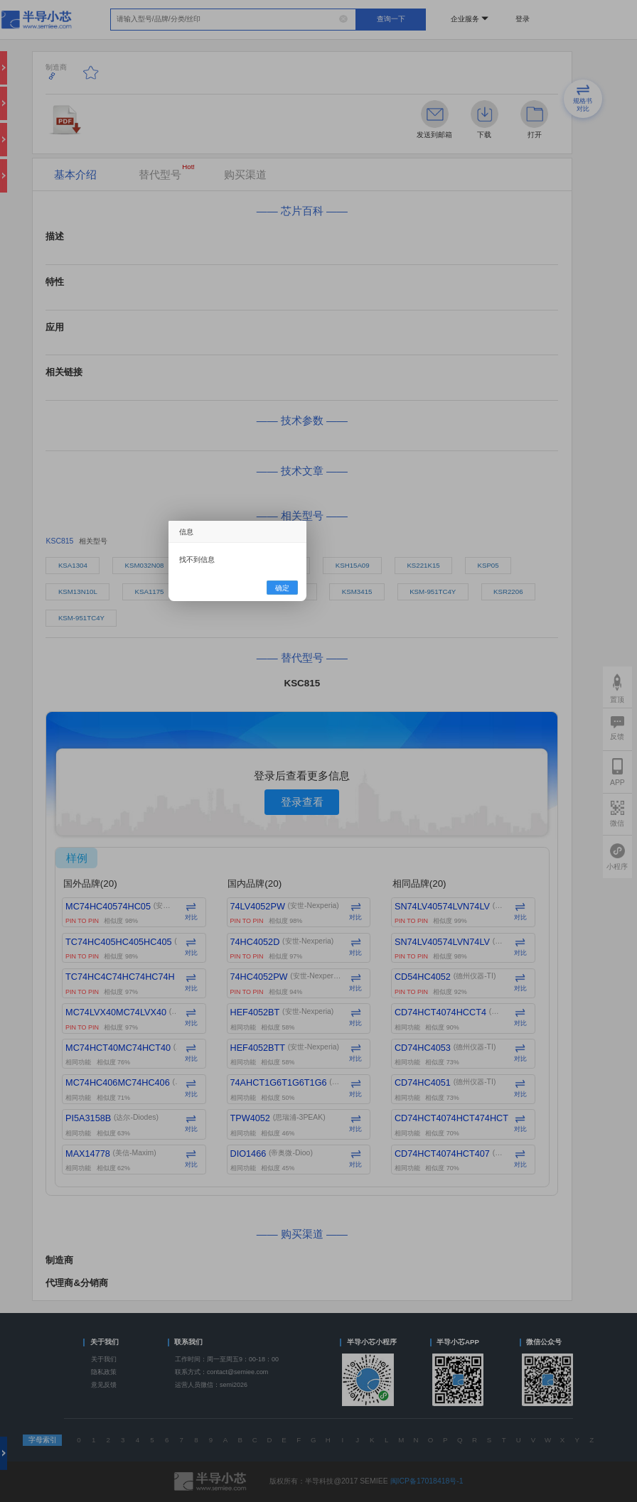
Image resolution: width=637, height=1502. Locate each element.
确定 (282, 587)
